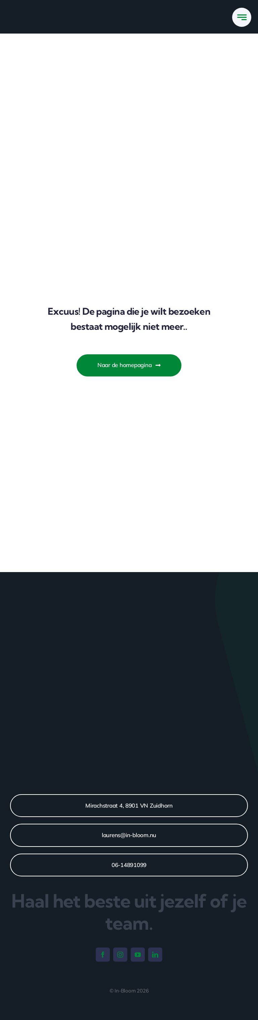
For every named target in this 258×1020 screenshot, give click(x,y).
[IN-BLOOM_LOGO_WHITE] (41, 9)
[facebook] (103, 955)
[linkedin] (155, 955)
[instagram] (120, 955)
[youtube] (138, 955)
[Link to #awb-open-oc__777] (241, 17)
